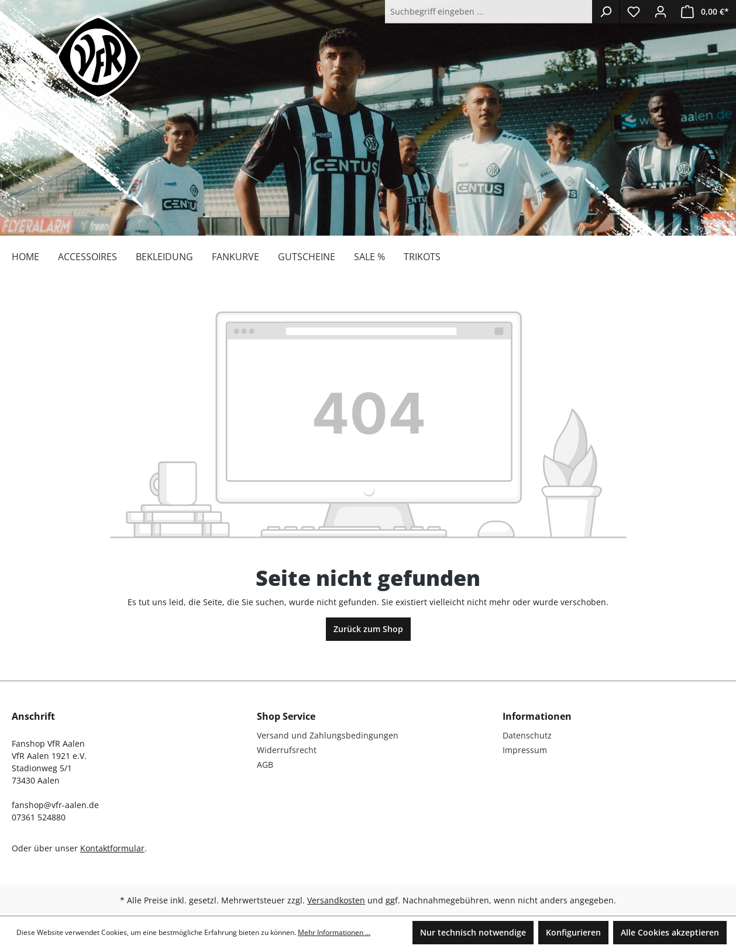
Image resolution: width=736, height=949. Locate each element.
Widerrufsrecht (287, 749)
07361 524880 (39, 817)
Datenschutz (527, 735)
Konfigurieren (573, 932)
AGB (265, 764)
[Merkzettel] (633, 11)
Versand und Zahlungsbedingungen (327, 735)
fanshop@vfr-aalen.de (55, 804)
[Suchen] (605, 11)
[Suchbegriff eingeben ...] (489, 11)
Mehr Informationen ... (334, 932)
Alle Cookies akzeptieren (670, 932)
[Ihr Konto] (660, 11)
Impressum (525, 749)
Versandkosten (336, 900)
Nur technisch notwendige (473, 932)
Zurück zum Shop (368, 628)
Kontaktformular (112, 848)
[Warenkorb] (705, 11)
